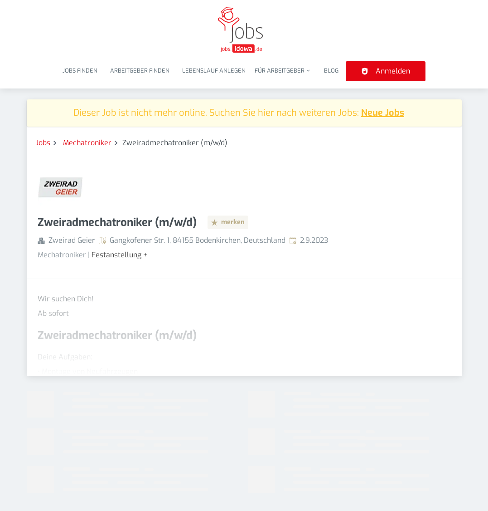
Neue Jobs (382, 113)
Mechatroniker (87, 142)
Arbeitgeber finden (139, 70)
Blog (331, 70)
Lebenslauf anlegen (214, 70)
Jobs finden (80, 70)
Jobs (43, 142)
